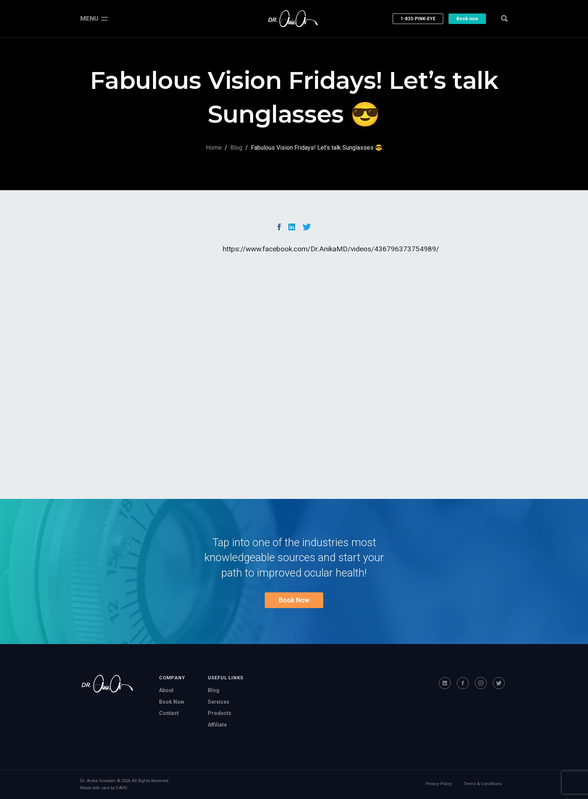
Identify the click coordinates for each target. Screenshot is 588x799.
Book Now (294, 600)
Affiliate (217, 725)
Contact (169, 713)
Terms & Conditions (483, 783)
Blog (236, 147)
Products (219, 713)
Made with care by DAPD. (104, 787)
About (166, 690)
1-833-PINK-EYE (417, 18)
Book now (467, 18)
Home (214, 147)
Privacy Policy (439, 783)
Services (219, 702)
